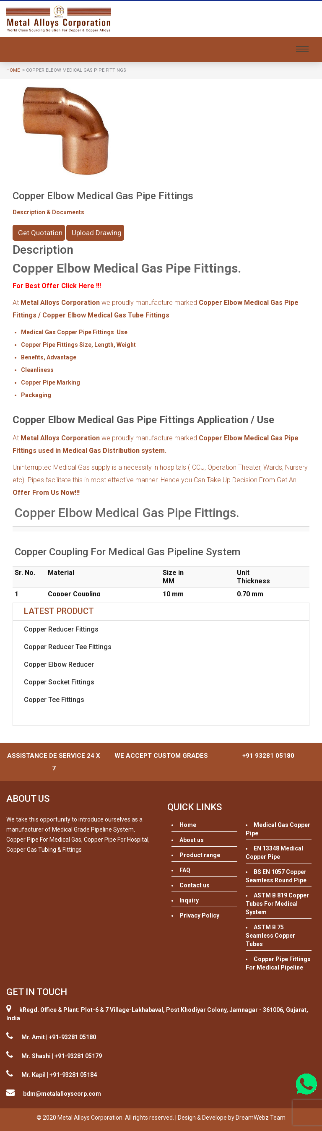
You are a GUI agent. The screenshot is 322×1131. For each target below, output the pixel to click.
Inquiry (189, 900)
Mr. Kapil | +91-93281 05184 (59, 1074)
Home (13, 70)
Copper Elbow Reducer (59, 664)
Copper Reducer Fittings (61, 629)
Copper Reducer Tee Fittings (68, 647)
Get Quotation (40, 233)
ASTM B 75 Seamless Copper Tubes (270, 935)
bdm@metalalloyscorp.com (62, 1093)
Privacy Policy (199, 915)
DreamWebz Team (261, 1117)
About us (191, 840)
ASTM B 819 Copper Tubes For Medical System (277, 903)
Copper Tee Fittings (54, 700)
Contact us (194, 885)
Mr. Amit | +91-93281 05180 (58, 1037)
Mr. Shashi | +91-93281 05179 (61, 1056)
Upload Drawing (97, 233)
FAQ (184, 870)
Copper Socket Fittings (59, 682)
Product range (199, 855)
